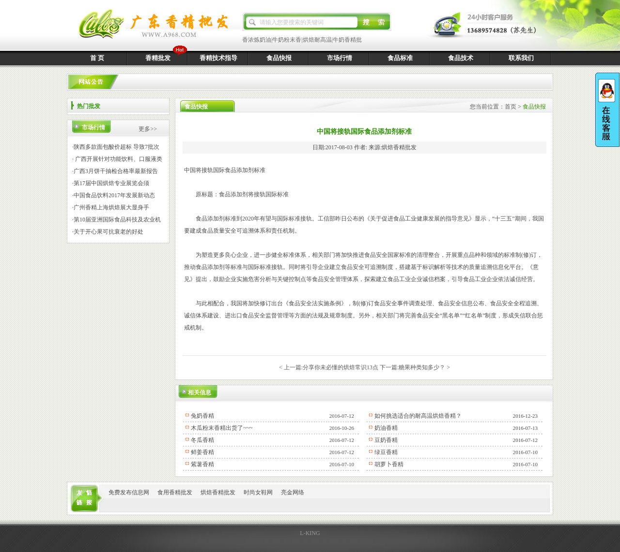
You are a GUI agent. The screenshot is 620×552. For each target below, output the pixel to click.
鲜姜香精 (202, 452)
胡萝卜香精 (388, 464)
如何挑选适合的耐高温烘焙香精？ (418, 415)
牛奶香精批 (347, 39)
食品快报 (279, 58)
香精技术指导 (218, 58)
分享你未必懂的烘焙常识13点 (340, 367)
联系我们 (521, 58)
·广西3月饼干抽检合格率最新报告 (115, 171)
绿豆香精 (386, 452)
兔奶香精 (202, 415)
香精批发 (157, 58)
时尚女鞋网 (258, 492)
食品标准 (400, 58)
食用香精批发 (174, 492)
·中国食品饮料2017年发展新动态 (113, 195)
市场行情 (339, 58)
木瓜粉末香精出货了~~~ (221, 428)
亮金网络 (292, 492)
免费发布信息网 (128, 492)
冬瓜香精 (202, 440)
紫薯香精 (202, 464)
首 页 (97, 58)
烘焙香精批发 (218, 492)
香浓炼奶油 (256, 39)
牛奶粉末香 (286, 39)
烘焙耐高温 (317, 39)
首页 (510, 106)
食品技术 (460, 58)
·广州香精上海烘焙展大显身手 (110, 207)
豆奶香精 (386, 440)
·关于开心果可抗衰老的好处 (107, 231)
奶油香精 (386, 428)
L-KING (310, 533)
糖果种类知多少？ (422, 367)
